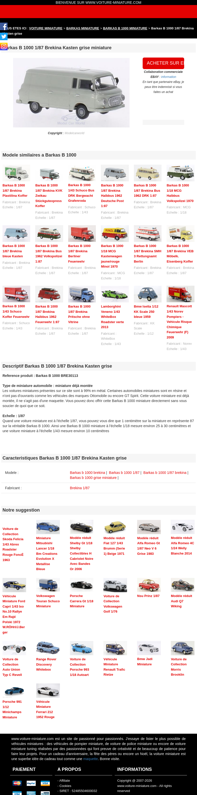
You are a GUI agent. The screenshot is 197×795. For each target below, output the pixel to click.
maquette (90, 740)
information (168, 77)
